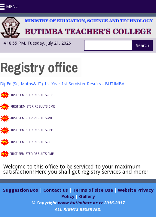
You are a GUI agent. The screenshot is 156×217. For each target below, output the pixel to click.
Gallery (87, 196)
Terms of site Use (93, 190)
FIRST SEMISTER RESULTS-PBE (31, 130)
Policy (67, 196)
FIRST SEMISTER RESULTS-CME (33, 106)
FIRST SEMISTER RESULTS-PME (32, 154)
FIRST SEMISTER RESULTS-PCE (31, 142)
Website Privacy (135, 190)
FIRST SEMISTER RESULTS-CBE (31, 95)
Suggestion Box (21, 190)
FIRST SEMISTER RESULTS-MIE (31, 118)
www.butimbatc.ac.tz (80, 203)
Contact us (55, 190)
